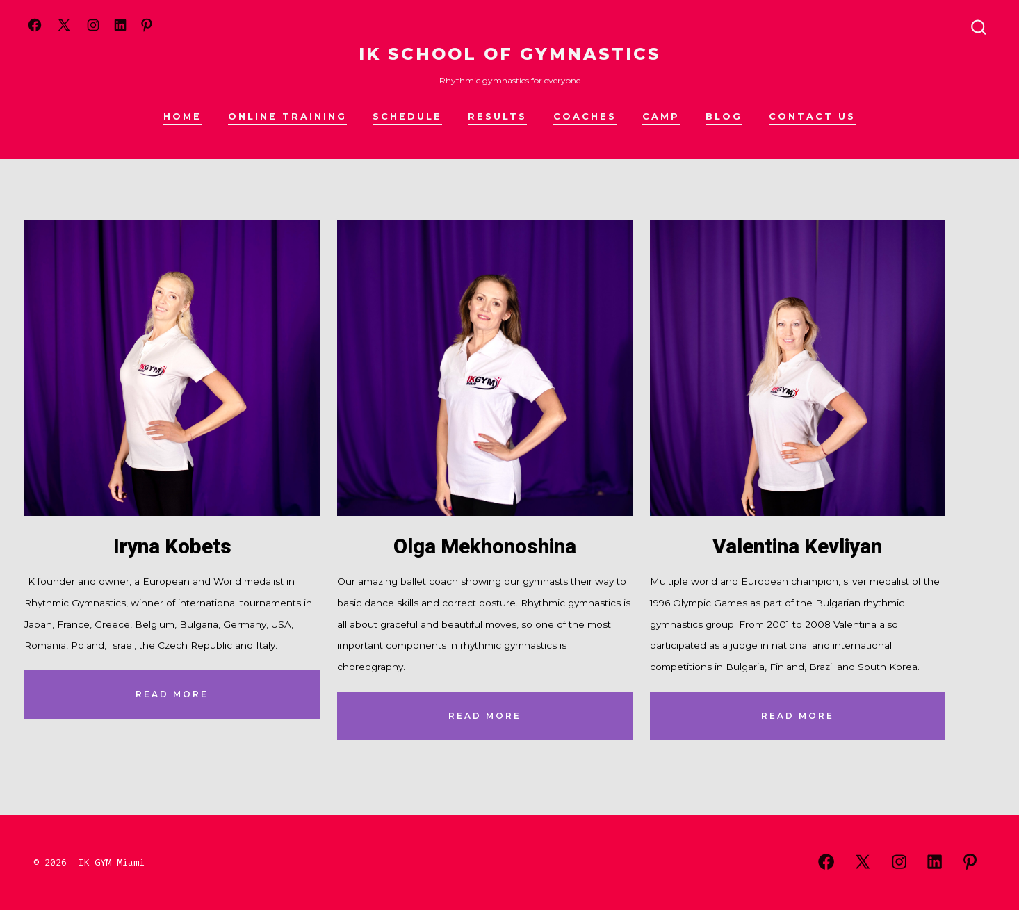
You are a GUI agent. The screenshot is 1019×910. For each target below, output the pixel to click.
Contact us (812, 116)
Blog (724, 116)
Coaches (585, 116)
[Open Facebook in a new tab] (34, 25)
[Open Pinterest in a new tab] (146, 25)
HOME (182, 116)
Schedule (407, 116)
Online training (287, 116)
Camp (661, 116)
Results (497, 116)
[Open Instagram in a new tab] (93, 25)
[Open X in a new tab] (64, 25)
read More (172, 694)
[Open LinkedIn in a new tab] (120, 25)
